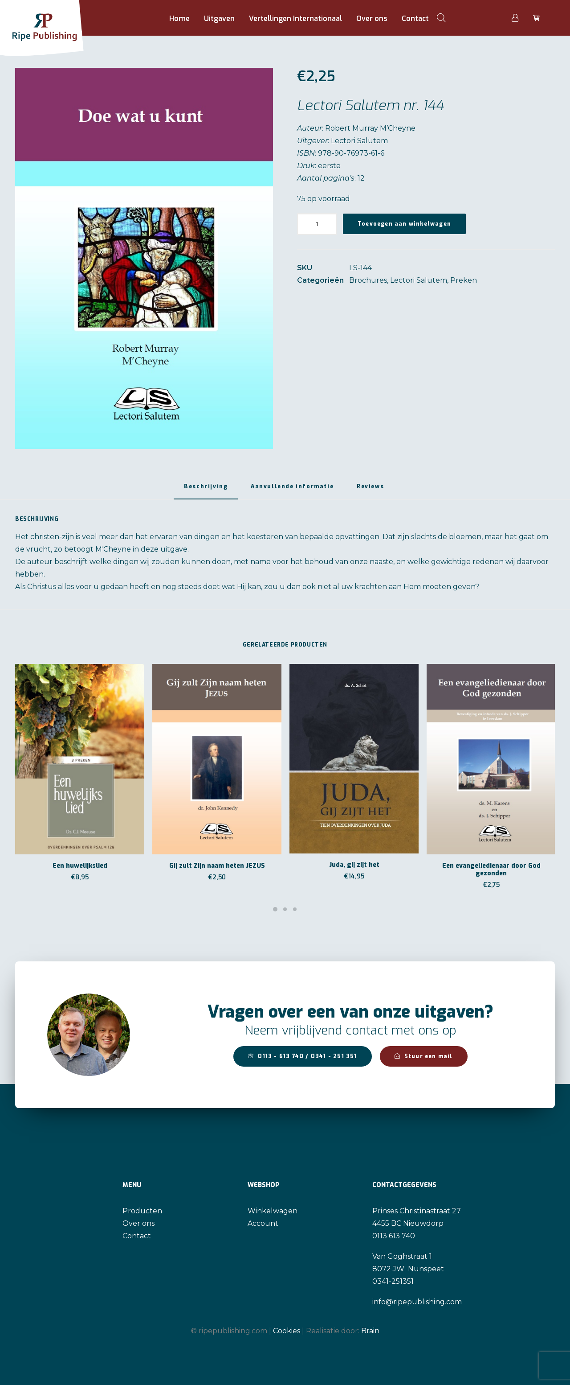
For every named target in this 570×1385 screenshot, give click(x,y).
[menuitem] (179, 19)
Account (263, 1223)
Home (179, 18)
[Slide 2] (285, 909)
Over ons (371, 18)
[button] (144, 258)
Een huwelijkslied (80, 866)
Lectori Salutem (418, 280)
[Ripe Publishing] (58, 18)
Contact (415, 18)
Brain (370, 1330)
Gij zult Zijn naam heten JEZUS (217, 866)
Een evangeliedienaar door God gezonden (491, 870)
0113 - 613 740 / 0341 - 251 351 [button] (302, 1056)
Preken (463, 280)
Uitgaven (219, 18)
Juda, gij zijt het (354, 865)
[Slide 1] (275, 909)
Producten (142, 1211)
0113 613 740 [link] (393, 1236)
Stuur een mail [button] (424, 1056)
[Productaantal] (317, 224)
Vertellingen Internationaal (295, 18)
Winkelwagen (272, 1211)
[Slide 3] (295, 909)
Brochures (368, 280)
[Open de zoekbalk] (441, 17)
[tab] (292, 490)
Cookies (286, 1330)
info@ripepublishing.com (417, 1302)
